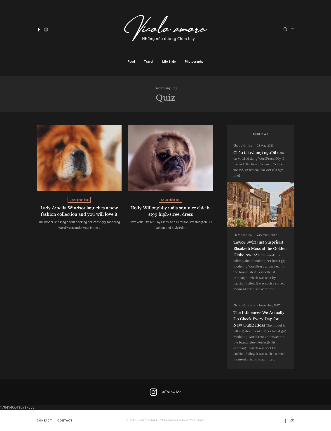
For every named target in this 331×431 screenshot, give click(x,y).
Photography (194, 61)
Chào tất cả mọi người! (254, 152)
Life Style (169, 61)
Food (131, 61)
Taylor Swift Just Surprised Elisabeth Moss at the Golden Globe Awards (260, 248)
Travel (148, 61)
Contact (44, 420)
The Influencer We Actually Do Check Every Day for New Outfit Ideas (258, 318)
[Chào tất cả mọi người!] (260, 204)
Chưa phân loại (79, 199)
